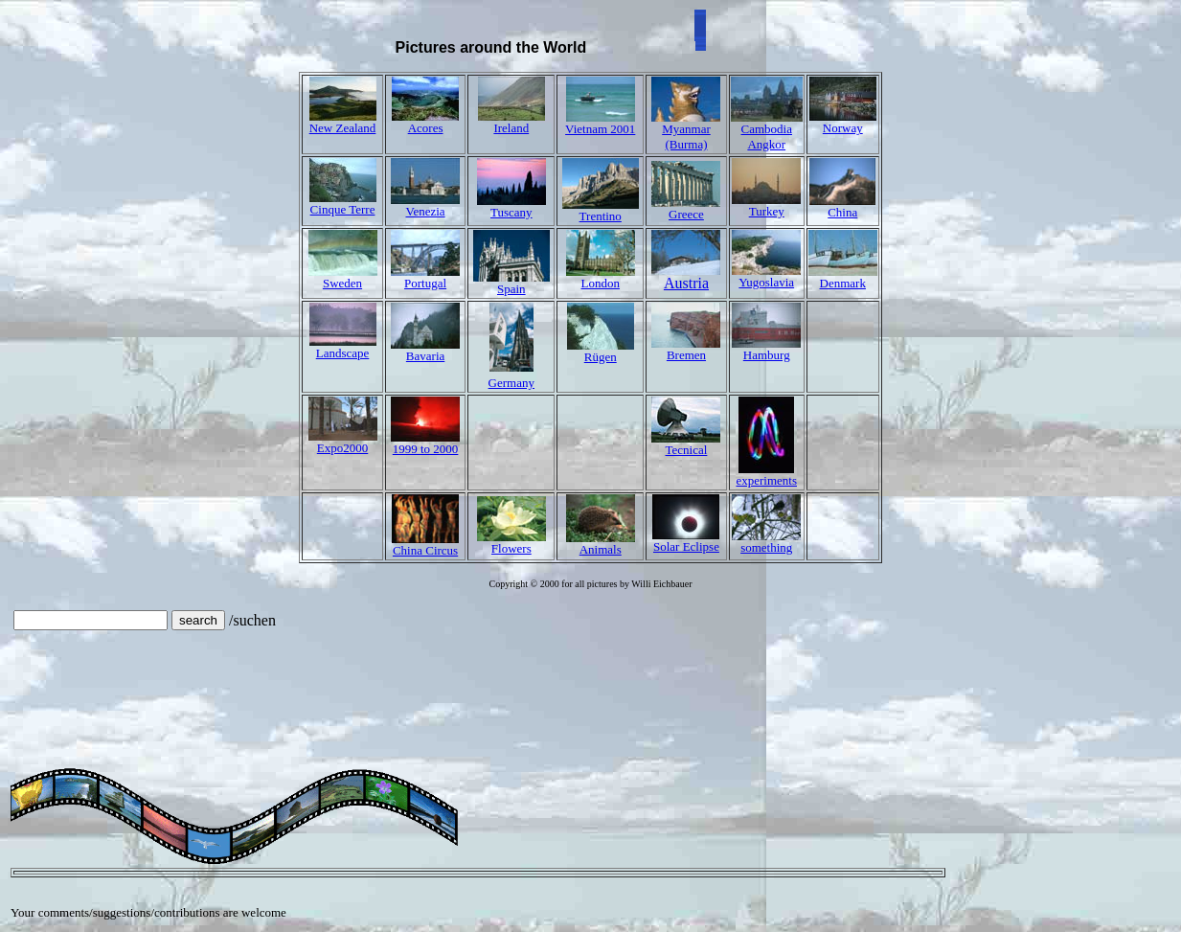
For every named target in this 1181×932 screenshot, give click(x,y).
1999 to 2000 (426, 449)
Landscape (343, 353)
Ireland (511, 128)
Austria (685, 276)
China (842, 212)
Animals (600, 549)
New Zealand (342, 128)
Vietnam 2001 (600, 129)
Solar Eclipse (686, 546)
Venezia (425, 211)
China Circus (425, 550)
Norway (843, 128)
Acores (425, 128)
